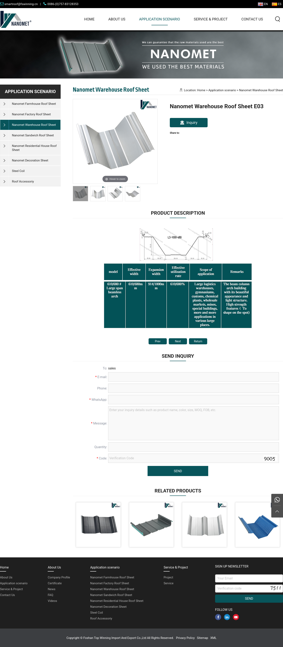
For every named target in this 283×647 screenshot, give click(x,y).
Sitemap (202, 638)
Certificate (55, 583)
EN (263, 4)
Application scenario (159, 19)
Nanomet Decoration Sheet (108, 607)
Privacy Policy (185, 638)
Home (89, 19)
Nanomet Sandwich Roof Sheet (111, 595)
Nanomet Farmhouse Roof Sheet (112, 577)
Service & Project (210, 19)
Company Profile (59, 577)
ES (276, 4)
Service (168, 583)
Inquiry (188, 122)
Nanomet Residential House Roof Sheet (116, 601)
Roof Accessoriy (101, 618)
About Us (116, 19)
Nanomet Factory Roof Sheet (109, 583)
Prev (158, 341)
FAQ (50, 595)
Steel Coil (96, 612)
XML (213, 638)
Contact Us (252, 19)
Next (178, 341)
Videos (52, 601)
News (51, 589)
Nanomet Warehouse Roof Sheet (261, 90)
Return (198, 341)
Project (168, 577)
